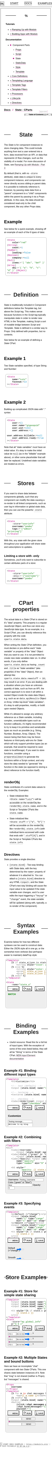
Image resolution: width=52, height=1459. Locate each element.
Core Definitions (20, 76)
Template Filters (19, 89)
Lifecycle (16, 98)
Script (18, 54)
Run (27, 985)
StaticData (21, 63)
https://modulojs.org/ (37, 1441)
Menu (13, 985)
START (14, 3)
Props (18, 50)
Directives (17, 103)
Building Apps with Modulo (25, 34)
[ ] (48, 114)
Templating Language (22, 80)
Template (20, 71)
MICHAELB (11, 1443)
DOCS (28, 3)
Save (39, 985)
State (18, 58)
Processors (17, 94)
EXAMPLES (45, 3)
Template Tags (19, 85)
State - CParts (23, 109)
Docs (7, 109)
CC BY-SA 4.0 (23, 1443)
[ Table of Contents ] (34, 114)
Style (18, 67)
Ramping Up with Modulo (24, 29)
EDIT (43, 112)
